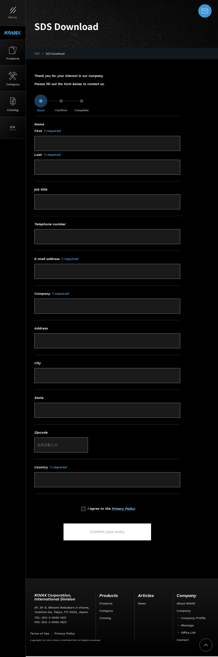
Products (105, 604)
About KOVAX (186, 604)
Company (184, 611)
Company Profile (193, 618)
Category (106, 611)
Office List (188, 633)
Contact (183, 640)
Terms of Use (39, 634)
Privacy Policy (123, 509)
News (142, 604)
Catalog (105, 618)
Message (187, 625)
